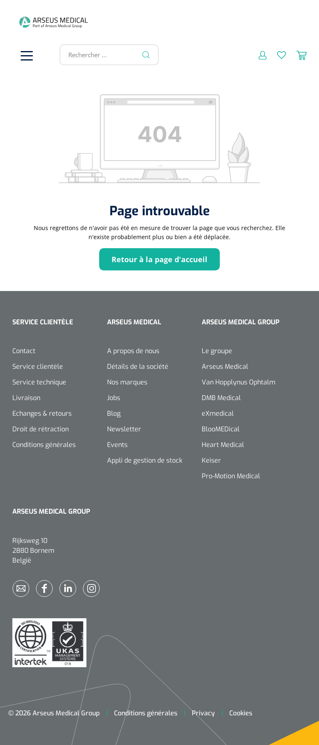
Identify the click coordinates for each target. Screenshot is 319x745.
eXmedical (218, 413)
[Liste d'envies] (276, 55)
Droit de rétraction (40, 429)
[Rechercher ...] (105, 55)
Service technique (39, 382)
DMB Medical (221, 397)
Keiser (211, 460)
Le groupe (217, 351)
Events (117, 444)
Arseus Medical (225, 366)
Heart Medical (223, 444)
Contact (23, 351)
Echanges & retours (42, 413)
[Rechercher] (146, 55)
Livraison (26, 397)
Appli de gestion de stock (144, 460)
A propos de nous (133, 351)
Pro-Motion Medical (231, 476)
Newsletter (124, 429)
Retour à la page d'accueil (159, 259)
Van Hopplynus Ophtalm (238, 382)
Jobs (113, 397)
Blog (114, 413)
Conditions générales (44, 444)
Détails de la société (137, 366)
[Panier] (296, 55)
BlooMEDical (221, 429)
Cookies (240, 713)
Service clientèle (37, 366)
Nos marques (127, 382)
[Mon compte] (257, 55)
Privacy (203, 713)
